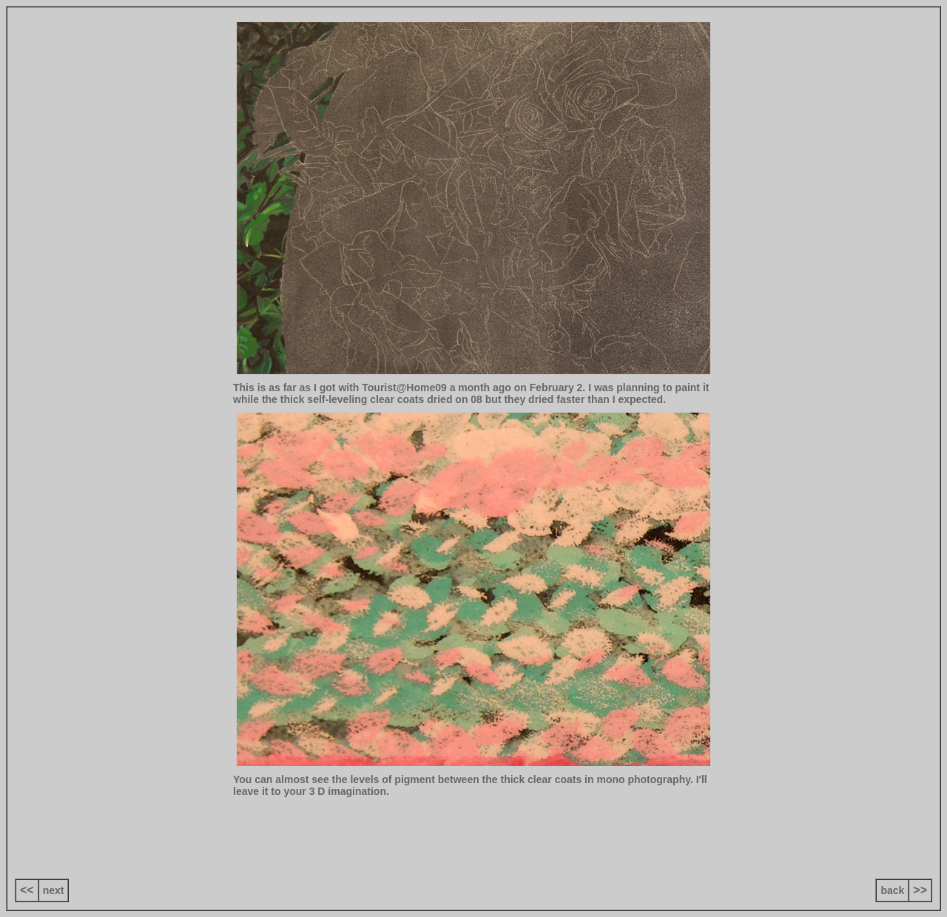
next (53, 890)
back (892, 890)
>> (920, 890)
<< (27, 890)
